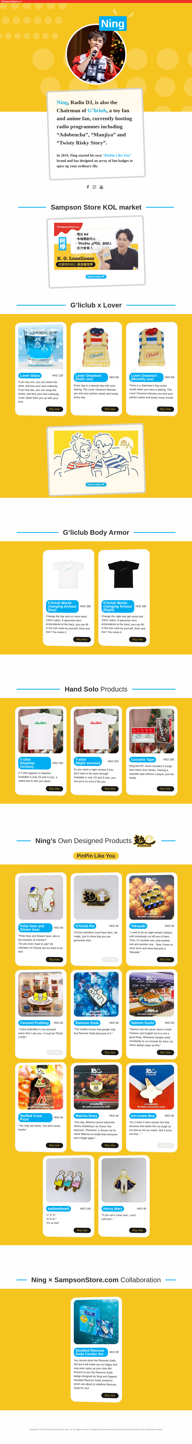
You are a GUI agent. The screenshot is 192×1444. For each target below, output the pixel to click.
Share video (96, 292)
